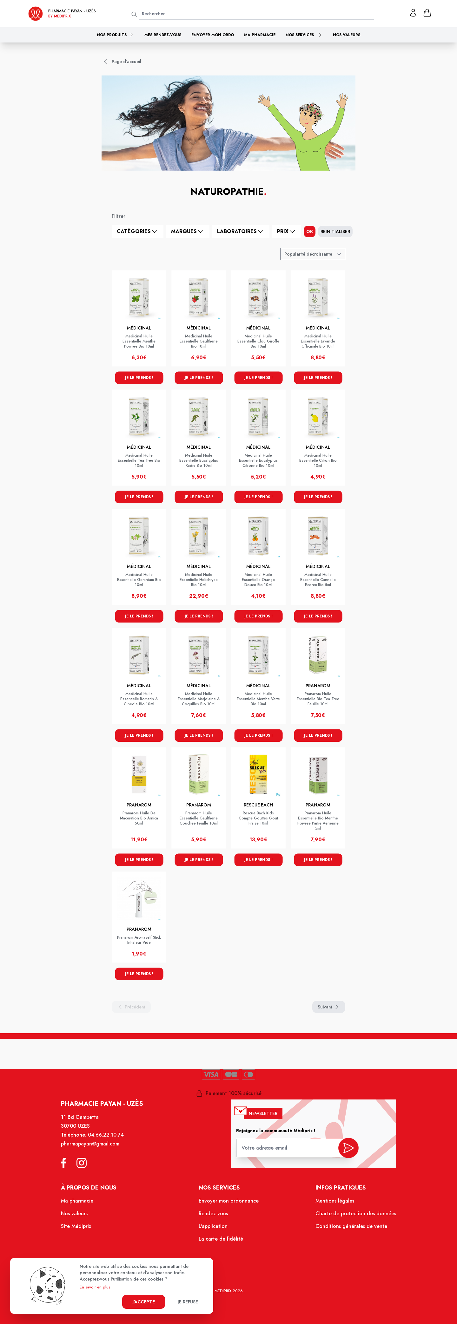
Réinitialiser (335, 231)
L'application (214, 1228)
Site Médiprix (81, 1228)
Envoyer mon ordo (212, 35)
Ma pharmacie (259, 35)
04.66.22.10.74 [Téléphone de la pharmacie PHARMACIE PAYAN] (110, 1140)
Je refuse (188, 1302)
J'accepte (143, 1302)
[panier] (427, 12)
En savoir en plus (95, 1287)
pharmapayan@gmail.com (95, 1148)
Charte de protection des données (351, 1216)
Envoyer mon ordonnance (228, 1204)
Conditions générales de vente (346, 1228)
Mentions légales (331, 1204)
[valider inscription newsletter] (344, 1151)
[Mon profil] (413, 12)
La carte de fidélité (221, 1240)
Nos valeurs (346, 35)
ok (309, 231)
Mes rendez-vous (162, 35)
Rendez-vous (214, 1216)
